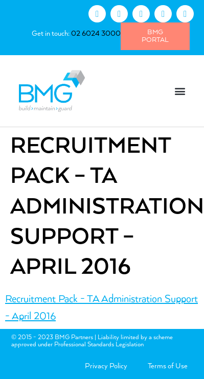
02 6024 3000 (96, 34)
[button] (180, 91)
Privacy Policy (106, 366)
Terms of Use (168, 366)
